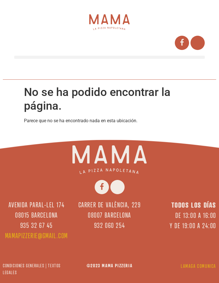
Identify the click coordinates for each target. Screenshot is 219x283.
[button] (109, 57)
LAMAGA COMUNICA (198, 266)
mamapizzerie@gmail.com (36, 236)
